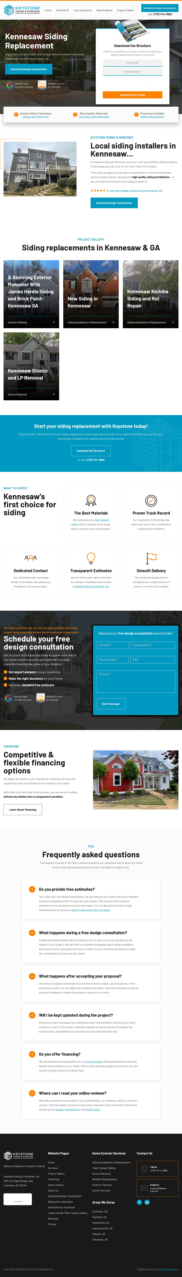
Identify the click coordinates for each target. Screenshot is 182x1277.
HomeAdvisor (72, 1109)
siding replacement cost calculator (90, 910)
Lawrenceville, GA (102, 1228)
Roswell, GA (98, 1233)
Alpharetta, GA (100, 1222)
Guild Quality (93, 1109)
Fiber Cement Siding (103, 1167)
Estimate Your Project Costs (36, 116)
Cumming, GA (100, 1211)
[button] (62, 10)
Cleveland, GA (100, 1239)
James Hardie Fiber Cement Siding (67, 1212)
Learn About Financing (22, 809)
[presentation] (125, 83)
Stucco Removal (101, 1173)
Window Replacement (104, 1179)
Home (48, 10)
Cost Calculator (83, 10)
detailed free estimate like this (91, 586)
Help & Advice (104, 10)
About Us (53, 1190)
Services (53, 1167)
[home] (22, 10)
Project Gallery (125, 10)
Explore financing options (152, 116)
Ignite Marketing (169, 1269)
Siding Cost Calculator (60, 1201)
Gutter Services (101, 1190)
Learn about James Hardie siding (94, 116)
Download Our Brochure (91, 450)
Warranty (53, 1218)
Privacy (52, 1224)
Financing (53, 1179)
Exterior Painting (102, 1184)
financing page (93, 1061)
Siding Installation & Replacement (111, 1162)
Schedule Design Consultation (159, 8)
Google (60, 1109)
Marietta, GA (99, 1217)
